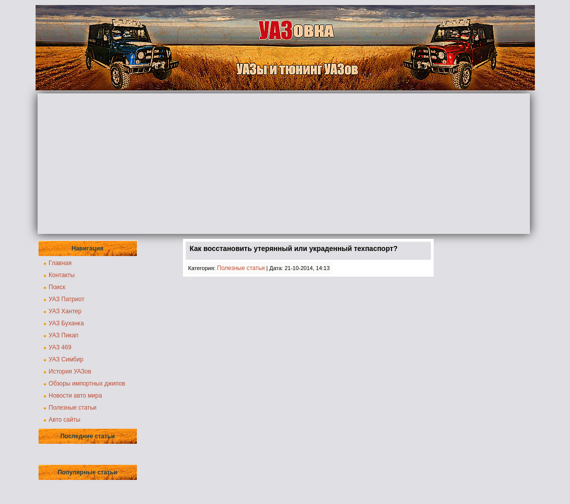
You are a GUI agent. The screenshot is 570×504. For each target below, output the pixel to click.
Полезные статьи (72, 407)
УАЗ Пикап (63, 335)
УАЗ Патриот (66, 299)
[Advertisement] (283, 163)
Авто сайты (64, 419)
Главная (60, 263)
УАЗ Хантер (65, 311)
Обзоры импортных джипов (87, 383)
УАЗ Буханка (66, 323)
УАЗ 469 (60, 347)
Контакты (62, 275)
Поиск (57, 287)
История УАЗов (70, 371)
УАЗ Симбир (66, 359)
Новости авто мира (75, 395)
